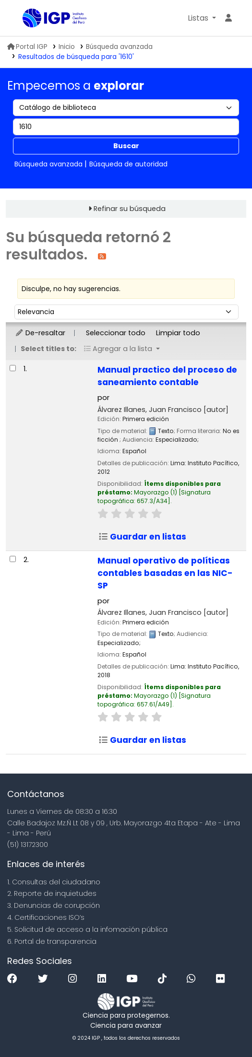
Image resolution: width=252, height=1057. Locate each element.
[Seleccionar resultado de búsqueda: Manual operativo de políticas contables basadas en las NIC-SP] (13, 559)
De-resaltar (40, 333)
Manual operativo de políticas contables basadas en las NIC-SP (165, 573)
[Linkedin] (104, 979)
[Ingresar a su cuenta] (228, 18)
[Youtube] (134, 979)
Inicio (67, 46)
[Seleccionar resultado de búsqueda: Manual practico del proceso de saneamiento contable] (13, 368)
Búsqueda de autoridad (128, 164)
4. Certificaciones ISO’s (45, 917)
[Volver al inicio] (223, 1027)
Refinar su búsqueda (130, 208)
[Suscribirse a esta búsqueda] (102, 255)
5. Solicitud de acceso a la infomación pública (87, 929)
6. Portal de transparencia (51, 941)
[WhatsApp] (193, 979)
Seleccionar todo (115, 333)
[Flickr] (222, 979)
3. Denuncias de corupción (53, 905)
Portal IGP (27, 46)
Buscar (126, 146)
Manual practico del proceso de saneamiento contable (167, 376)
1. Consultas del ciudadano (53, 882)
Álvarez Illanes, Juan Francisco (162, 409)
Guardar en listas (142, 536)
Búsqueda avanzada (119, 46)
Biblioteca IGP (26, 18)
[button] (202, 18)
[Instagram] (75, 979)
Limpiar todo (178, 333)
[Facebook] (14, 979)
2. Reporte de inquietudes (51, 893)
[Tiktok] (164, 979)
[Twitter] (45, 979)
